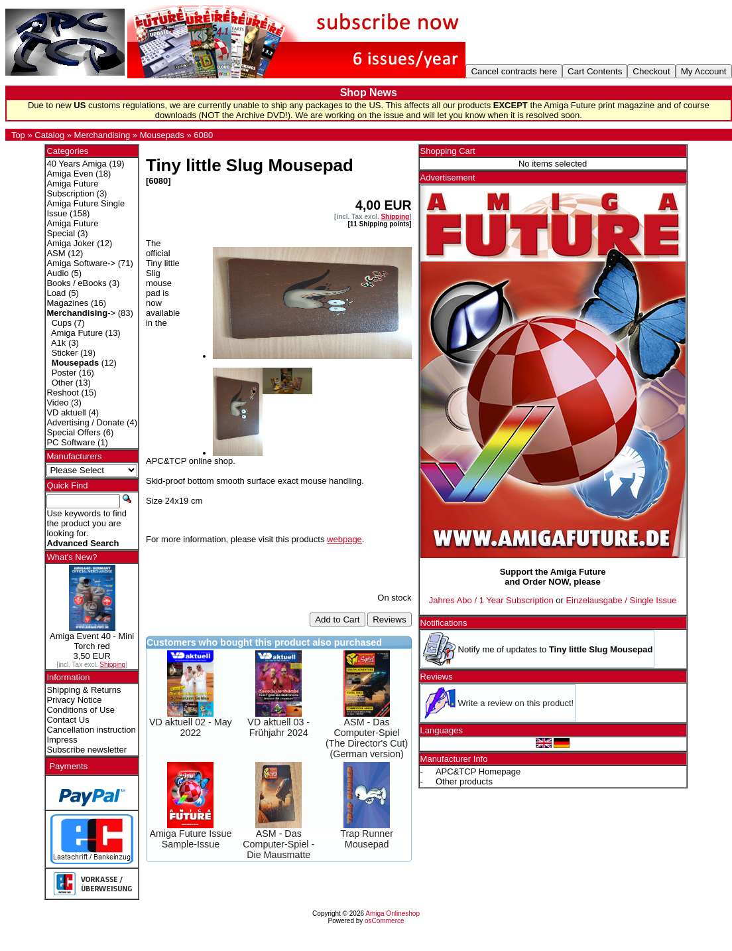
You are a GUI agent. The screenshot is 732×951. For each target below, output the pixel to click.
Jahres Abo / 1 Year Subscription (491, 600)
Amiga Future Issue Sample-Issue (190, 838)
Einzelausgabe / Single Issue (621, 600)
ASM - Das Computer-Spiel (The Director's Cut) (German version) (367, 738)
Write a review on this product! (516, 703)
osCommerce (384, 920)
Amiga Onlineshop (392, 913)
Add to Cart (337, 619)
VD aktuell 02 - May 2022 (190, 727)
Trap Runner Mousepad (366, 838)
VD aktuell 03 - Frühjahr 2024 (278, 727)
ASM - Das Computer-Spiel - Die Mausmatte (278, 844)
